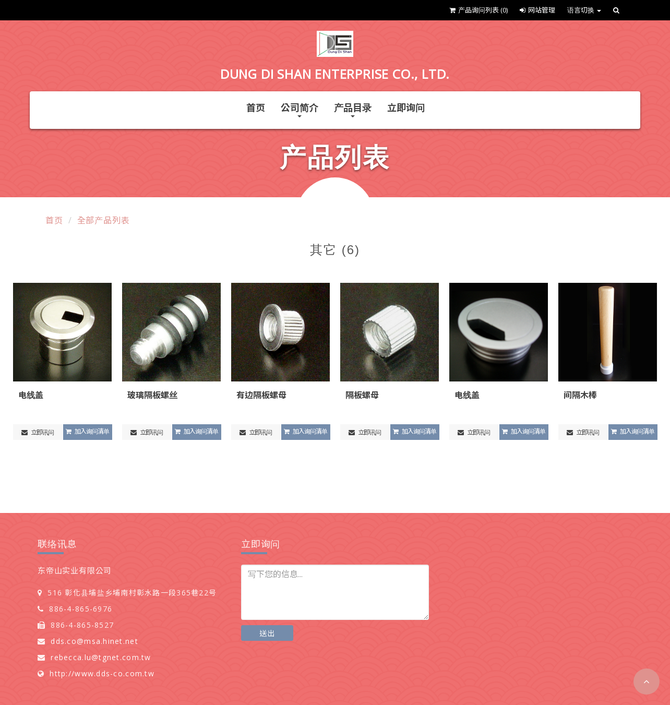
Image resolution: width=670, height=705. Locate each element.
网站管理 (537, 10)
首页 (255, 107)
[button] (646, 681)
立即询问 (406, 107)
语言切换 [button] (584, 10)
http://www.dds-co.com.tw (102, 673)
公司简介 (299, 109)
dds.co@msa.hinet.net (94, 641)
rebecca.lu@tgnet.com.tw (101, 657)
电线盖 (30, 395)
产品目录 (353, 109)
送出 (267, 633)
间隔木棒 (580, 395)
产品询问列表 (478, 10)
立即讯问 (37, 432)
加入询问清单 (87, 431)
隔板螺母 (362, 395)
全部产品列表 (103, 220)
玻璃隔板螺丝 (152, 395)
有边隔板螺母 (261, 395)
